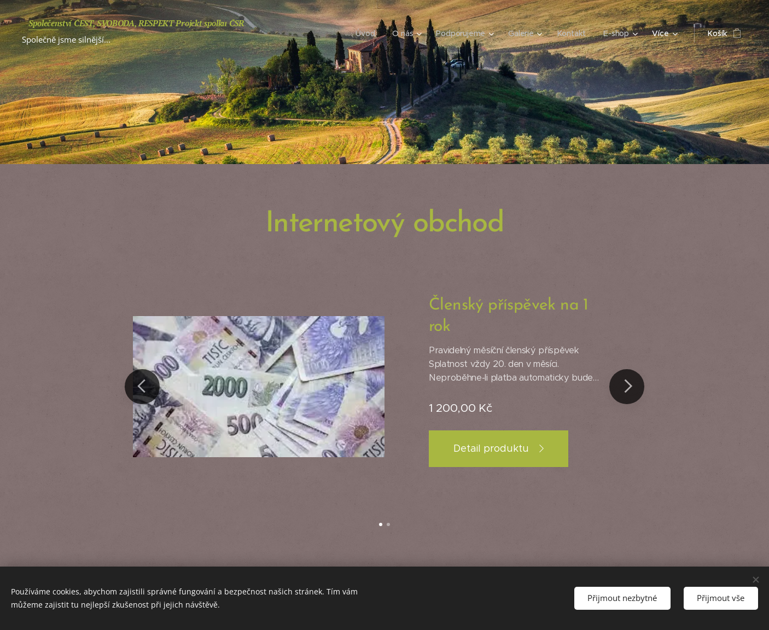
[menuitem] (366, 33)
